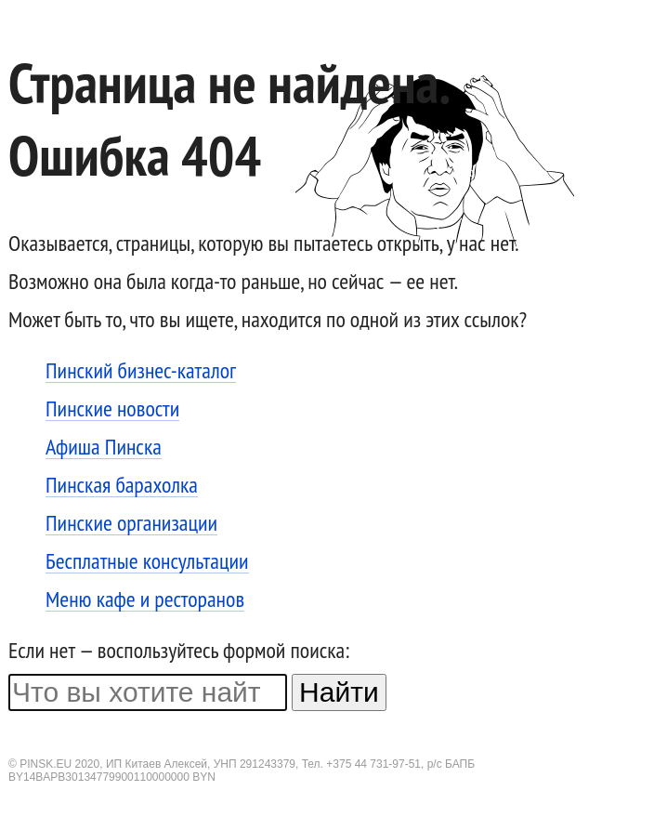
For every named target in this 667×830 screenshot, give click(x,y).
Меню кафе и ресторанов (145, 600)
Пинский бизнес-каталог (141, 371)
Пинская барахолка (122, 485)
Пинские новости (112, 409)
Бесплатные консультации (147, 561)
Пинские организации (131, 523)
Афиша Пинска (104, 447)
